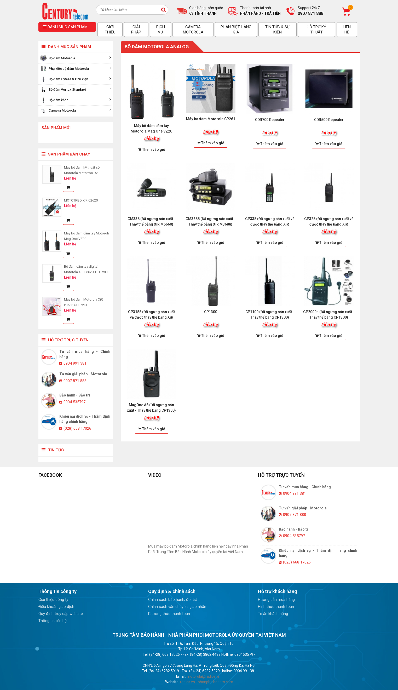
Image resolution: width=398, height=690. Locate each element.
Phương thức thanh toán (169, 613)
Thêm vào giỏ (151, 149)
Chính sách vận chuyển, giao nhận (177, 606)
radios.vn (187, 682)
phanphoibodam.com (215, 682)
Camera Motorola (76, 111)
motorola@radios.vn (203, 676)
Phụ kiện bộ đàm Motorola (76, 69)
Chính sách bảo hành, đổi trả (172, 599)
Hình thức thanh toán (276, 606)
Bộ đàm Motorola (76, 58)
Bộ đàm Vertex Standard (76, 90)
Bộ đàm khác (76, 100)
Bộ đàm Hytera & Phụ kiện (76, 79)
